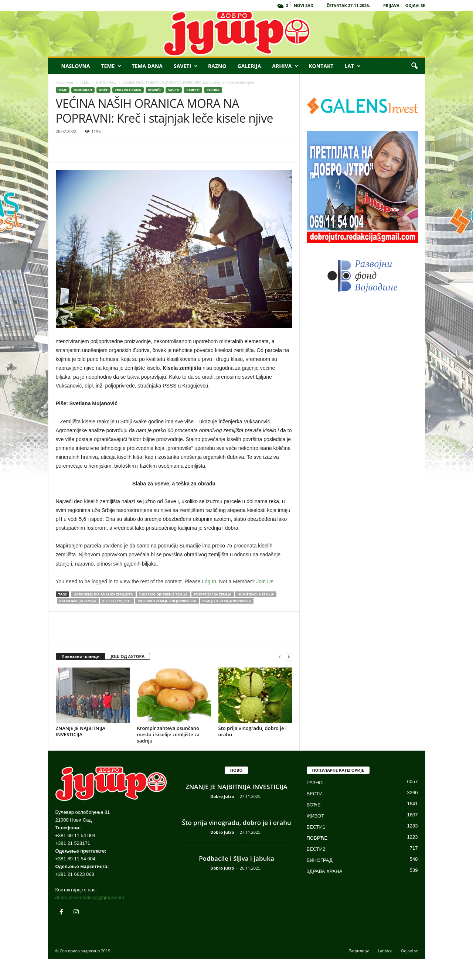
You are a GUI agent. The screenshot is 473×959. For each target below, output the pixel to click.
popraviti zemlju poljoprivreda (166, 600)
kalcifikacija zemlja (77, 600)
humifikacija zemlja (256, 594)
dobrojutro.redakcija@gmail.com (90, 897)
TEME (111, 66)
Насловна (64, 82)
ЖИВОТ (315, 816)
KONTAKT (321, 65)
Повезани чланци (81, 656)
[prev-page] (279, 657)
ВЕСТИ (315, 793)
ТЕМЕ (84, 82)
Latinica (385, 950)
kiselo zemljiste (117, 600)
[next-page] (288, 657)
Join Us (264, 581)
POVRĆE (154, 90)
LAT (352, 66)
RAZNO (217, 65)
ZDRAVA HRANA (128, 90)
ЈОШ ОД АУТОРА (127, 656)
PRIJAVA (391, 5)
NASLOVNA (75, 65)
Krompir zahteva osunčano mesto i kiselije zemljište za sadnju (168, 734)
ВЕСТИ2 (316, 849)
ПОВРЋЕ (317, 838)
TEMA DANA (147, 65)
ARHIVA (285, 66)
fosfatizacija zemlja (212, 594)
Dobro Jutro (222, 796)
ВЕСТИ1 (316, 827)
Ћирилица (359, 950)
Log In (209, 581)
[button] (414, 66)
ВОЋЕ (314, 805)
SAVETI (186, 66)
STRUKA (213, 90)
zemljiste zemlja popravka (227, 600)
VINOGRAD (83, 90)
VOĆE (103, 90)
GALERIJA (249, 65)
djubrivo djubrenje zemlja (163, 594)
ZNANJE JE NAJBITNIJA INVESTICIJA (81, 731)
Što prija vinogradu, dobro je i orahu (252, 731)
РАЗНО (315, 782)
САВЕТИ (193, 90)
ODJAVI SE (415, 5)
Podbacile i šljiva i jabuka (236, 858)
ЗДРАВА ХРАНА (325, 871)
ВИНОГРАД (106, 82)
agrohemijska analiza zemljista (103, 594)
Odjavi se (409, 950)
